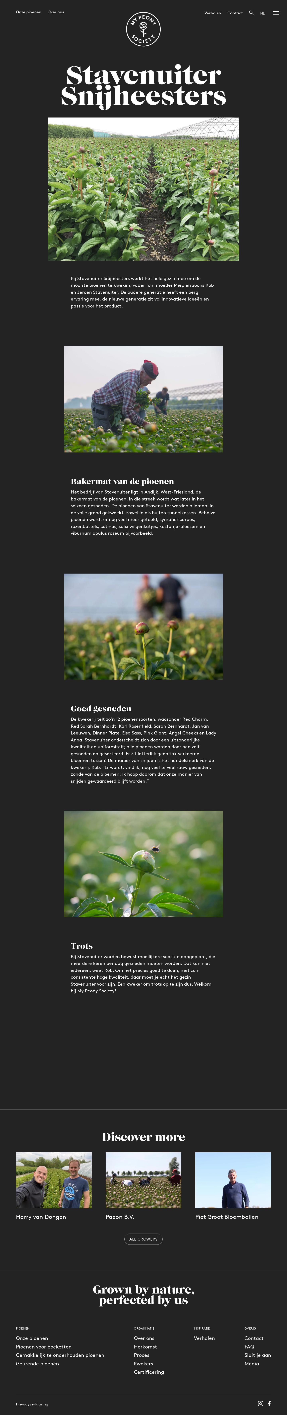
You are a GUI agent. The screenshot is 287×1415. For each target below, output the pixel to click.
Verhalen (204, 1338)
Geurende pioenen (37, 1363)
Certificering (149, 1372)
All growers (143, 1239)
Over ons (144, 1338)
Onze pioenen (32, 1338)
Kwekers (143, 1363)
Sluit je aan (258, 1355)
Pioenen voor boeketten (44, 1347)
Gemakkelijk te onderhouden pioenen (60, 1355)
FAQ (249, 1347)
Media (252, 1363)
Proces (141, 1355)
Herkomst (145, 1347)
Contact (254, 1338)
